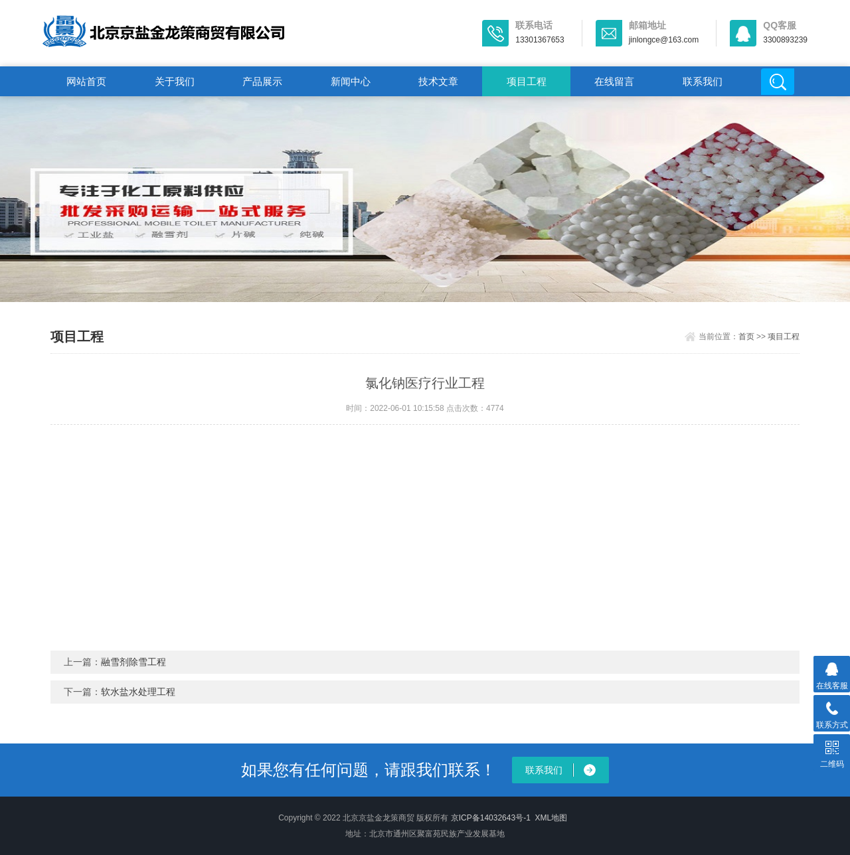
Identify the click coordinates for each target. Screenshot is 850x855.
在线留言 (614, 81)
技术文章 (438, 81)
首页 (746, 336)
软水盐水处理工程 (138, 691)
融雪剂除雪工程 (133, 662)
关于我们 (175, 81)
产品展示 (262, 81)
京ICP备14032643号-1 (491, 817)
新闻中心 (351, 81)
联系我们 (702, 81)
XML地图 (551, 817)
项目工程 (527, 81)
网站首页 (86, 81)
